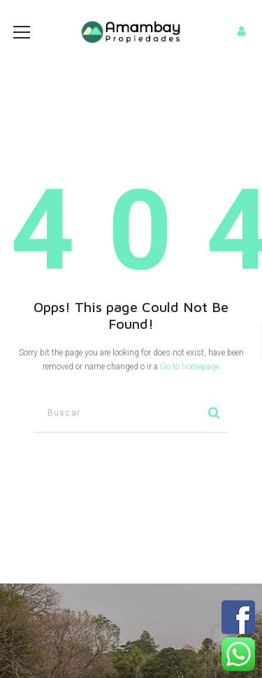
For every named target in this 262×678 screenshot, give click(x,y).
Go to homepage (189, 367)
